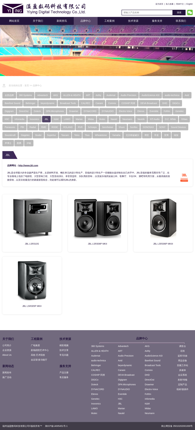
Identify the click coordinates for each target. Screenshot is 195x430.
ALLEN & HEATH (99, 351)
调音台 (182, 346)
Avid (120, 360)
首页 (26, 85)
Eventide (122, 394)
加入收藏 (169, 4)
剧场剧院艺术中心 (40, 350)
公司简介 (6, 345)
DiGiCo (94, 379)
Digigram (122, 379)
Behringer (96, 365)
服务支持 (157, 20)
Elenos (94, 394)
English (189, 4)
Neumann (150, 413)
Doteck (94, 384)
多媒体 (182, 370)
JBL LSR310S (32, 243)
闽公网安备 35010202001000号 (177, 426)
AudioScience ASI (154, 355)
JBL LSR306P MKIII (163, 243)
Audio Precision (126, 355)
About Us (7, 355)
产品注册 (64, 372)
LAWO (94, 408)
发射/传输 (182, 379)
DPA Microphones (127, 384)
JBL (120, 403)
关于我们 (38, 20)
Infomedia (150, 399)
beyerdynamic (125, 365)
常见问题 (64, 355)
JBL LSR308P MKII (97, 243)
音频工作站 (182, 365)
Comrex (149, 370)
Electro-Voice (151, 389)
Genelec (95, 399)
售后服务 (64, 377)
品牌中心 (85, 20)
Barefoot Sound (152, 360)
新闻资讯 (62, 20)
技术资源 (133, 20)
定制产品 (182, 384)
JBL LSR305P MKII (32, 306)
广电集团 (35, 345)
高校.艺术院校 (38, 355)
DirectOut (149, 379)
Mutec (94, 413)
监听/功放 (182, 355)
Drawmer (149, 384)
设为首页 (159, 4)
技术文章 (64, 350)
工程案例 (109, 20)
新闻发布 (6, 372)
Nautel (121, 413)
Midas (148, 408)
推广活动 (6, 377)
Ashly (147, 351)
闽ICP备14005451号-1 (56, 426)
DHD (147, 375)
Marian (121, 408)
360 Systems (97, 346)
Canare (121, 370)
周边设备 (182, 360)
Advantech (123, 346)
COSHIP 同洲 (98, 375)
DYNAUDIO (124, 389)
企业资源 (6, 350)
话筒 (182, 351)
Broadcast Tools (153, 365)
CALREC (95, 370)
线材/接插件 (182, 389)
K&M (147, 403)
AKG (147, 346)
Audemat (95, 355)
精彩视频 (64, 345)
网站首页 (14, 20)
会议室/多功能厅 (39, 359)
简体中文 (180, 4)
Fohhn (148, 394)
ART (120, 351)
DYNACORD (97, 389)
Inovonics (96, 403)
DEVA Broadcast (126, 375)
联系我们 (181, 20)
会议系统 (182, 375)
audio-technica (98, 360)
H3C (120, 399)
